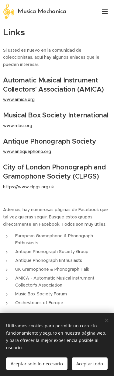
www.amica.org (19, 99)
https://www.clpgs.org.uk (28, 187)
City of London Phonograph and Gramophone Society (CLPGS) (54, 171)
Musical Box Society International (56, 115)
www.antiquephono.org (27, 151)
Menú (105, 11)
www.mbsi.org (17, 125)
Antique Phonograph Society (49, 141)
